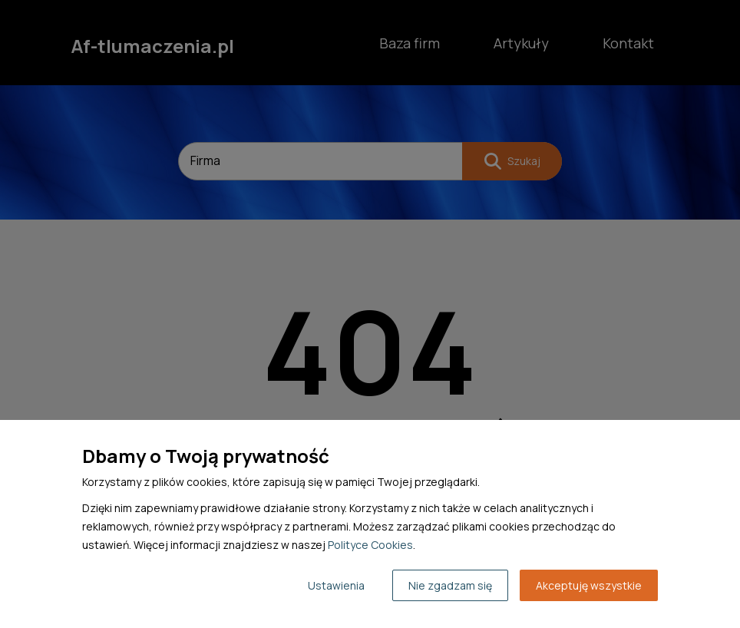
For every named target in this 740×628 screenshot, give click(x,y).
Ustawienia (336, 585)
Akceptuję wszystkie (589, 585)
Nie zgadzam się (450, 585)
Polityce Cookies (370, 544)
